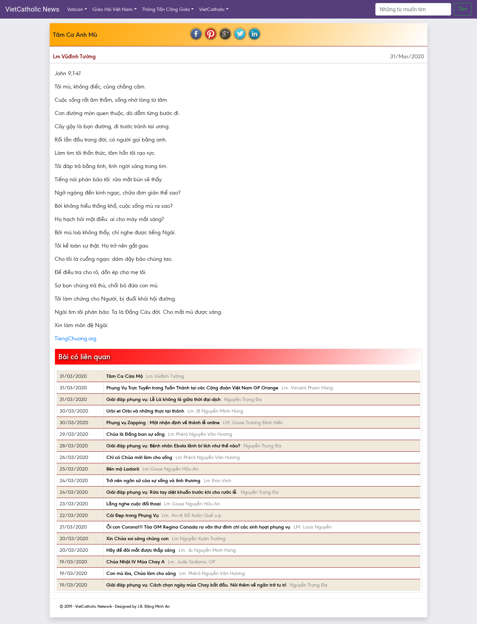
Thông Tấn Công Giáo (166, 9)
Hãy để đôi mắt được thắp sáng (140, 550)
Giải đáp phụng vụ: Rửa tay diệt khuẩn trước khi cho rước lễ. (172, 492)
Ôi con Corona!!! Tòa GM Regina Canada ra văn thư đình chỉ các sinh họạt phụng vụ (198, 527)
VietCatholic (212, 9)
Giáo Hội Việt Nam (112, 9)
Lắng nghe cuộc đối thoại (133, 504)
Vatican (75, 9)
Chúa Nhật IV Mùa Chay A (135, 562)
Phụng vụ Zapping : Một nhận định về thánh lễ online (163, 422)
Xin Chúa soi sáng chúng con (137, 538)
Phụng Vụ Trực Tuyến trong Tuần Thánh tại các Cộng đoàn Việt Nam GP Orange (192, 388)
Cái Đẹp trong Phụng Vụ (132, 515)
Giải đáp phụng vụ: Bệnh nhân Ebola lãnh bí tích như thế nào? (173, 446)
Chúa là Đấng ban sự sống (135, 434)
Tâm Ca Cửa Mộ (124, 376)
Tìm (462, 9)
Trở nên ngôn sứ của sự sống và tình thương (153, 480)
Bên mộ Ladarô (122, 469)
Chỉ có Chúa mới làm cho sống (139, 457)
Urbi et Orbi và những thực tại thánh (145, 411)
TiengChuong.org (75, 338)
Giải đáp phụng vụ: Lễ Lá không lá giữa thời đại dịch (163, 399)
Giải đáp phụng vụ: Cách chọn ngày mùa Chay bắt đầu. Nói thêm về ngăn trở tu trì (196, 585)
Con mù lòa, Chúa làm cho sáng (141, 573)
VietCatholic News (32, 9)
